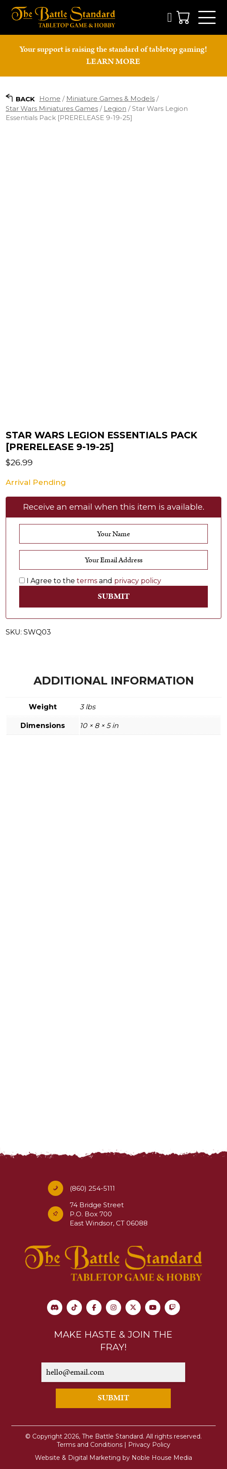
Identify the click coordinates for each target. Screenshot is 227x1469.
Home (50, 98)
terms (87, 581)
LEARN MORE (113, 61)
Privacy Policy (149, 1445)
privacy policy (137, 581)
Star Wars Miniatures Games (52, 108)
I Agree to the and (90, 581)
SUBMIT (113, 1398)
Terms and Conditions (89, 1445)
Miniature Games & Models (110, 98)
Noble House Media (162, 1458)
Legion (115, 108)
